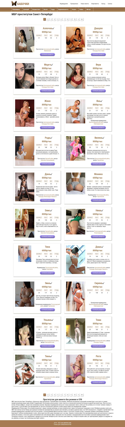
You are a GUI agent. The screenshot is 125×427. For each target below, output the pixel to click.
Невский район (49, 158)
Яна (98, 100)
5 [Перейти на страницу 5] (57, 19)
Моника (98, 174)
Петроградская (98, 233)
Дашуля (98, 28)
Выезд (103, 4)
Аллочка (47, 28)
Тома (98, 319)
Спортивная (49, 269)
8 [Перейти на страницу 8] (67, 19)
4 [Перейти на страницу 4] (54, 19)
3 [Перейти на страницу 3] (51, 19)
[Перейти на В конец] (81, 19)
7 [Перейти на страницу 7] (64, 19)
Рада (47, 137)
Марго (47, 64)
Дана (47, 174)
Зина (47, 283)
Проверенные (74, 4)
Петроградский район (102, 195)
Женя (47, 100)
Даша (98, 246)
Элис (47, 210)
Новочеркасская (98, 124)
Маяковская (47, 51)
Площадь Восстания (98, 51)
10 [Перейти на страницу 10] (74, 19)
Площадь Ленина (98, 342)
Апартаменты (95, 4)
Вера (98, 64)
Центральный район (49, 49)
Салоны (110, 4)
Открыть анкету (47, 55)
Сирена (98, 283)
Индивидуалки (64, 4)
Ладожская (100, 160)
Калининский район (100, 341)
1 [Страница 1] (44, 19)
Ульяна (47, 319)
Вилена (98, 137)
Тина (47, 246)
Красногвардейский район (96, 122)
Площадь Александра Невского (47, 196)
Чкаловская (51, 306)
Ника (98, 210)
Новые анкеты (85, 4)
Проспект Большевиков (47, 160)
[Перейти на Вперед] (78, 19)
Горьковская (100, 196)
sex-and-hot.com (66, 423)
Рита (98, 356)
